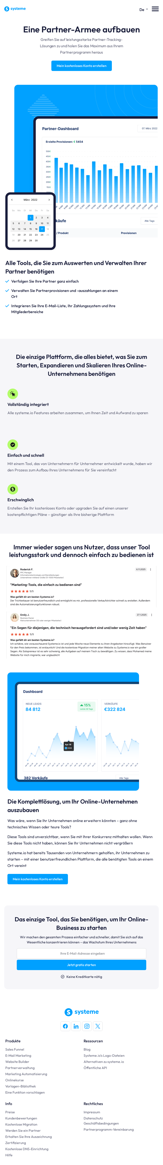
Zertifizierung (15, 1143)
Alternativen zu (95, 1061)
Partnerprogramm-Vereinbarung (109, 1129)
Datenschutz (93, 1118)
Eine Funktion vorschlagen (25, 1092)
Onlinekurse (14, 1080)
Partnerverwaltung (20, 1068)
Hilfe (9, 1155)
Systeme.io (92, 1055)
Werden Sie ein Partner (23, 1130)
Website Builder (17, 1061)
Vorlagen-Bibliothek (20, 1086)
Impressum (92, 1112)
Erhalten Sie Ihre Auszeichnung (28, 1136)
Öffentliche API (95, 1068)
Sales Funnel (14, 1049)
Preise (10, 1112)
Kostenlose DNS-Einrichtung (26, 1149)
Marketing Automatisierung (26, 1074)
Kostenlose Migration (21, 1124)
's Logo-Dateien (112, 1055)
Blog (87, 1049)
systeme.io (115, 1061)
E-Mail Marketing (18, 1055)
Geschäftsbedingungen (101, 1123)
